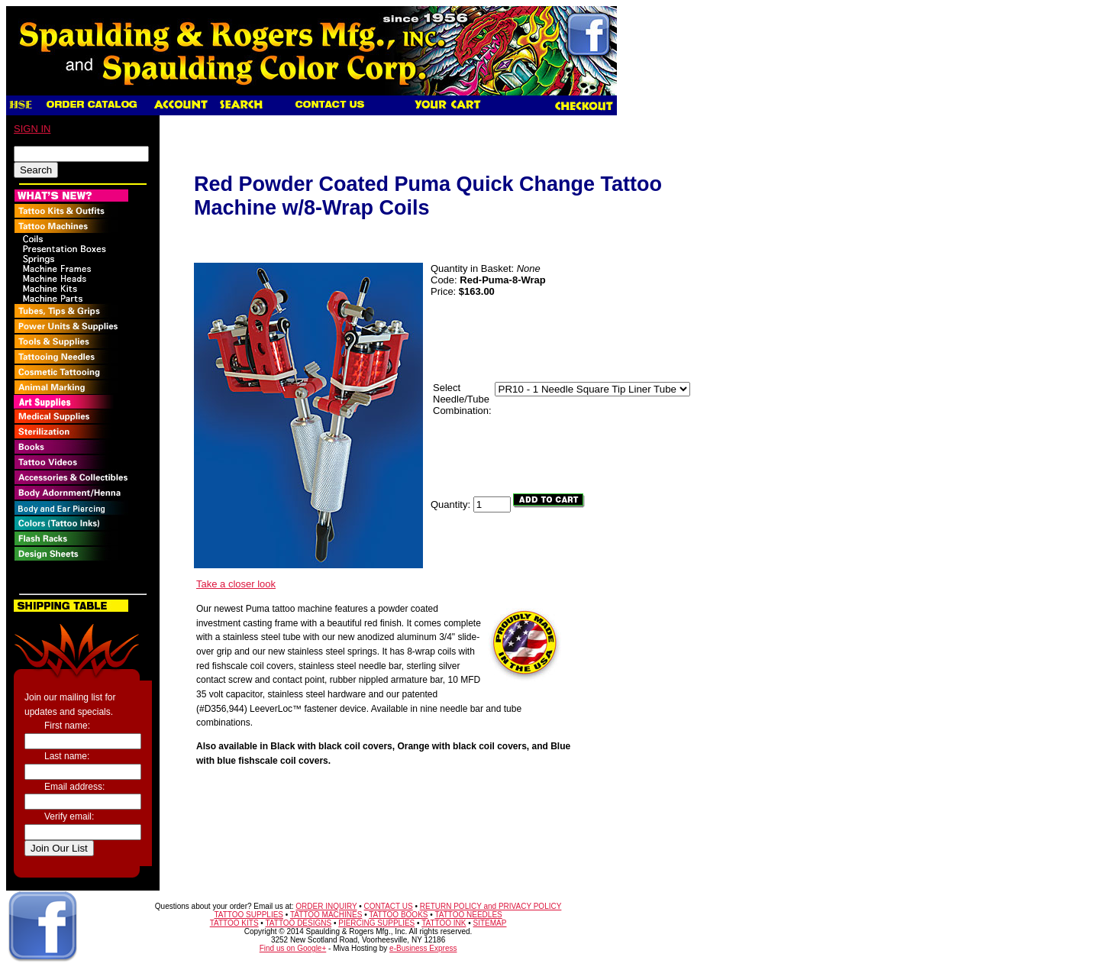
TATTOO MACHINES (326, 914)
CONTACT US (388, 906)
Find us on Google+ (293, 948)
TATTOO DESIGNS (298, 923)
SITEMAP (490, 923)
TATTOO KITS (234, 923)
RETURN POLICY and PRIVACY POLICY (491, 906)
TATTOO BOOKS (398, 914)
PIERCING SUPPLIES (376, 923)
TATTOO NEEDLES (468, 914)
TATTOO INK (443, 923)
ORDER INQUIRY (326, 906)
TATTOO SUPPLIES (248, 914)
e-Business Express (423, 948)
